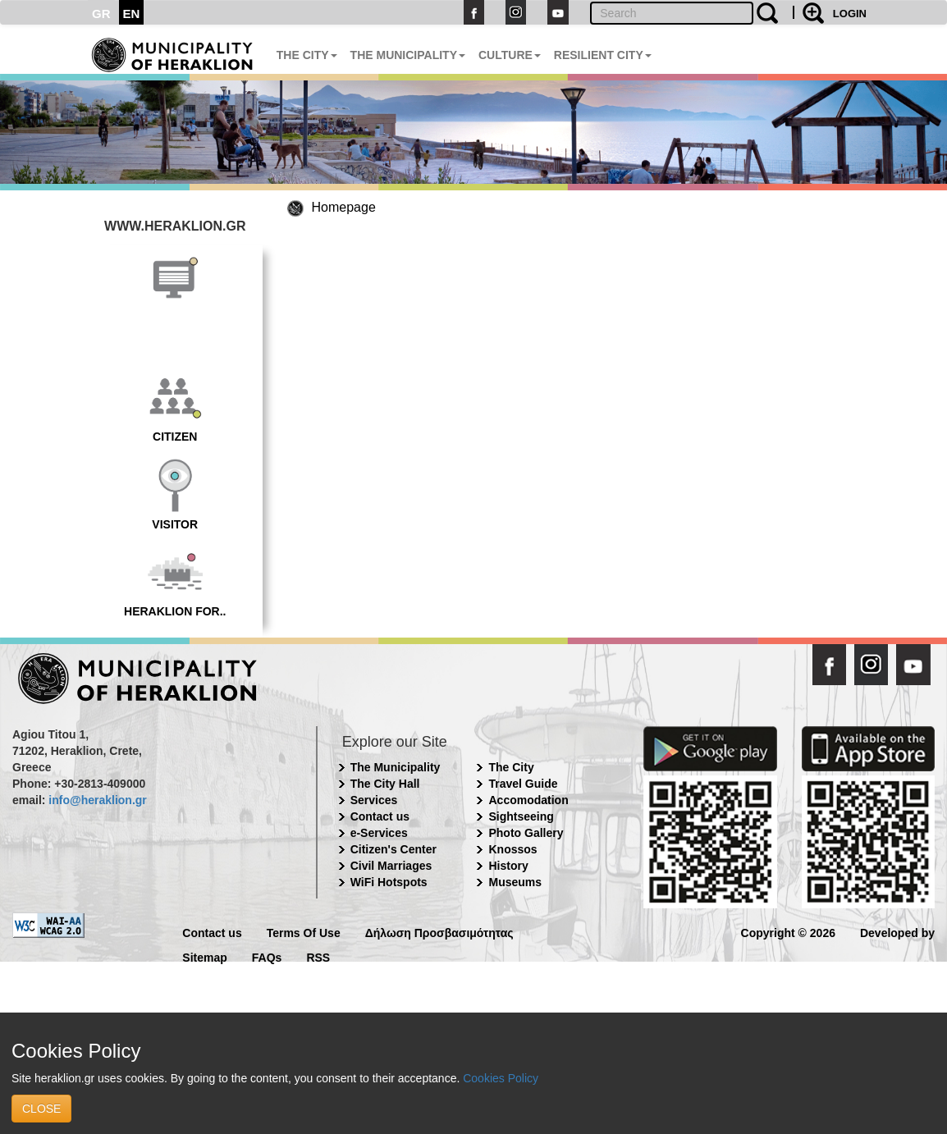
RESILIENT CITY (603, 55)
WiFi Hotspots (389, 882)
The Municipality (395, 767)
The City (510, 767)
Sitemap (204, 956)
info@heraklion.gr (97, 800)
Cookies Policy (500, 1078)
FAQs (267, 956)
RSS (318, 956)
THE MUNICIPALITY (407, 55)
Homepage (344, 207)
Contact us (379, 816)
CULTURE (509, 55)
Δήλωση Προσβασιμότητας (439, 931)
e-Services (379, 832)
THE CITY (307, 55)
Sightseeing (520, 816)
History (508, 865)
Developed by (897, 931)
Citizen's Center (393, 849)
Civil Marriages (391, 865)
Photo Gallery (525, 832)
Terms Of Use (304, 931)
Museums (515, 882)
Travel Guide (522, 783)
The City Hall (385, 783)
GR (101, 14)
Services (374, 800)
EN (131, 14)
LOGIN (850, 13)
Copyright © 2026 (788, 931)
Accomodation (528, 800)
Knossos (512, 849)
